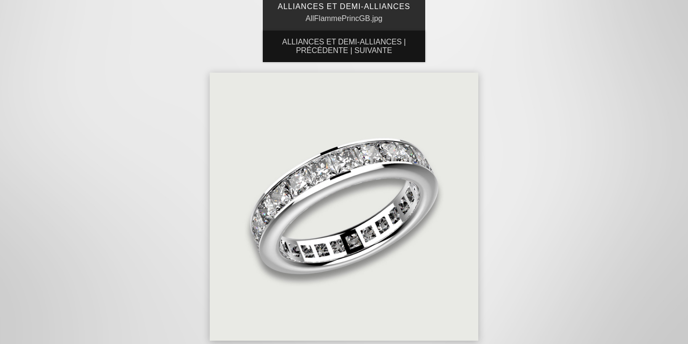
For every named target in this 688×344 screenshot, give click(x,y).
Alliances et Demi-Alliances (341, 42)
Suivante (373, 50)
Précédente (322, 50)
